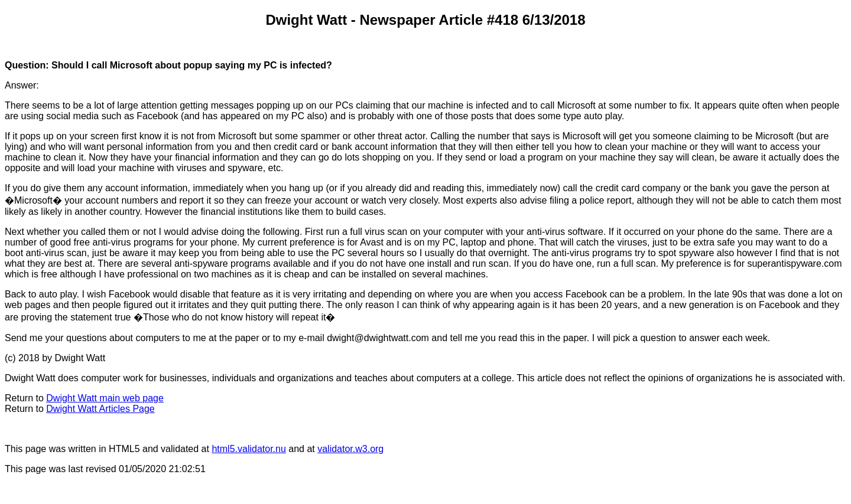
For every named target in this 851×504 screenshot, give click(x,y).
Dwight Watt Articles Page (100, 409)
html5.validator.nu (248, 449)
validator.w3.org (350, 449)
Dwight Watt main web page (105, 398)
